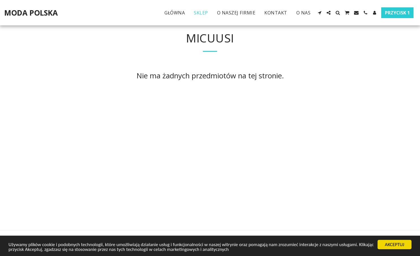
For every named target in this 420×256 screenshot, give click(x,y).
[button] (319, 12)
